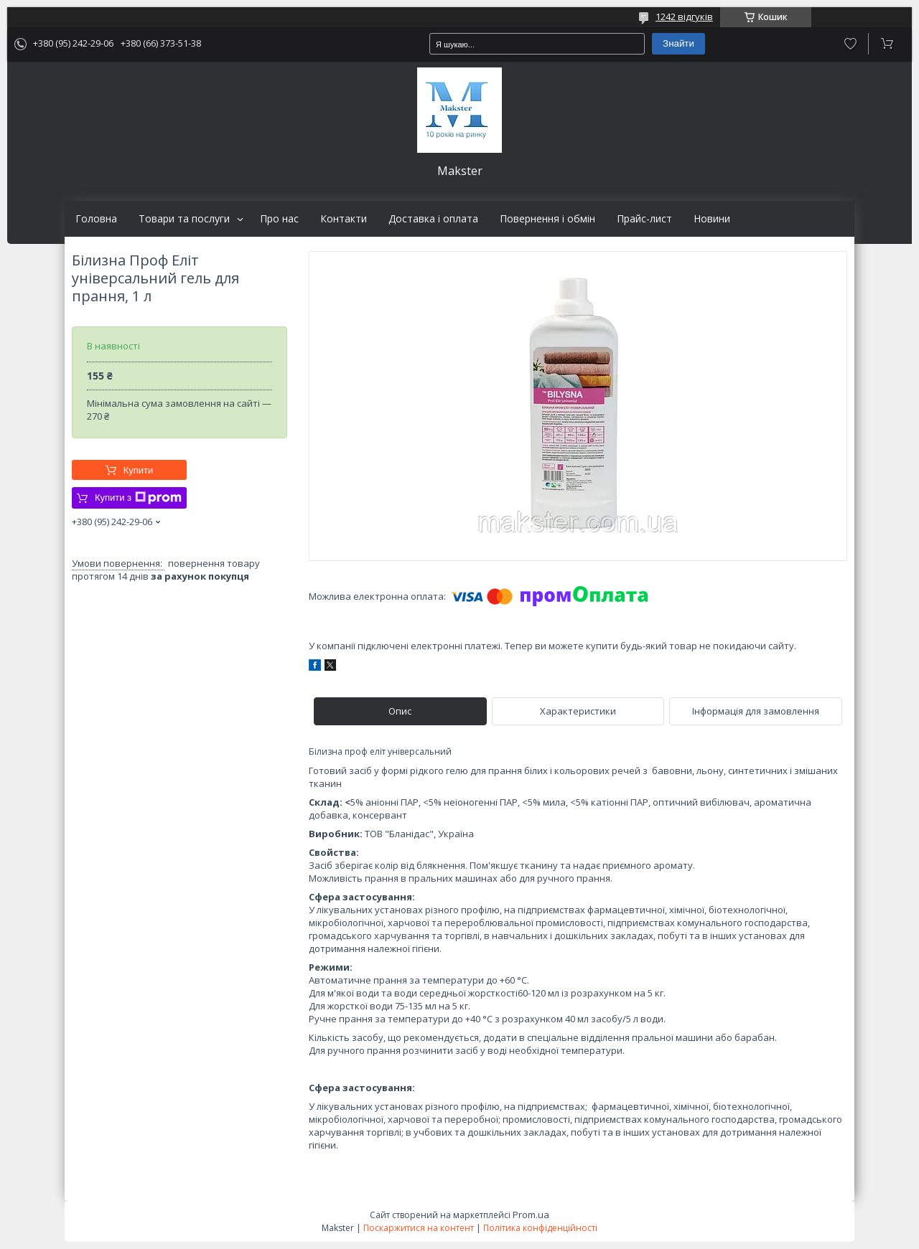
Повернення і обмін (547, 218)
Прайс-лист (644, 218)
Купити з (138, 497)
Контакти (343, 218)
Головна (96, 218)
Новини (712, 218)
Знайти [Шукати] (678, 43)
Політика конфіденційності (540, 1228)
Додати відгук (850, 44)
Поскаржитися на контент (418, 1228)
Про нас (279, 218)
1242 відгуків (684, 16)
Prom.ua (531, 1214)
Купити (138, 470)
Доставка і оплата (433, 218)
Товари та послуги (184, 218)
